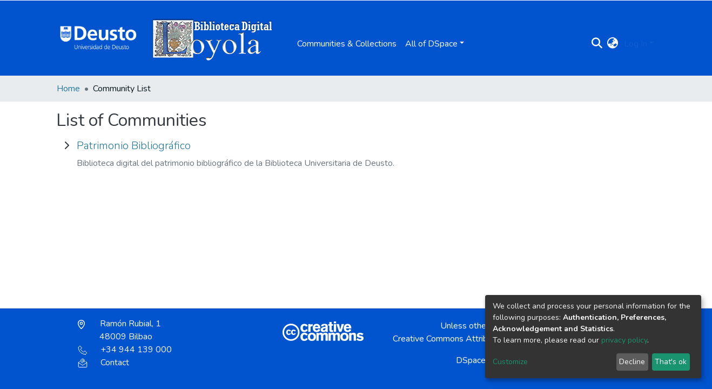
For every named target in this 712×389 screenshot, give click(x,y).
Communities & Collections (347, 44)
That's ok (671, 362)
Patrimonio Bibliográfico (134, 145)
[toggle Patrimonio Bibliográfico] (66, 146)
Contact (103, 362)
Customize (510, 362)
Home (68, 89)
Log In (635, 44)
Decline (632, 362)
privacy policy (624, 340)
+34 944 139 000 (125, 350)
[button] (613, 43)
